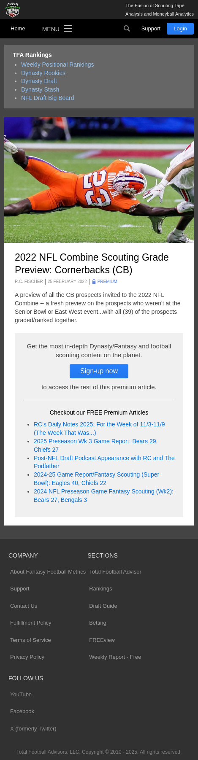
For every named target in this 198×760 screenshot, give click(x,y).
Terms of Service (30, 640)
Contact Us (23, 606)
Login (180, 28)
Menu (51, 29)
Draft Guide (103, 606)
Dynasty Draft (39, 81)
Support (151, 28)
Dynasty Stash (40, 89)
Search (127, 28)
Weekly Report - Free (115, 657)
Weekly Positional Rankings (57, 64)
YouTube (21, 694)
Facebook (22, 711)
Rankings (100, 588)
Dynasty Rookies (43, 73)
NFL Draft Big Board (47, 97)
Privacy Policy (27, 657)
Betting (97, 623)
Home (18, 28)
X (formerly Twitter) (33, 728)
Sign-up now (99, 371)
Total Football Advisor (115, 572)
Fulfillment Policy (31, 623)
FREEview (102, 640)
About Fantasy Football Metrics (48, 572)
